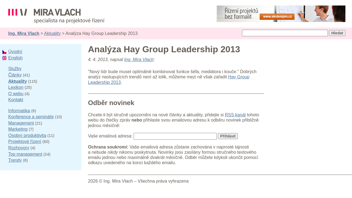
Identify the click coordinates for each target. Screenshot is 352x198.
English (15, 58)
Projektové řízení (24, 141)
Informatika (19, 110)
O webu (15, 93)
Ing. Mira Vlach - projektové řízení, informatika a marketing (56, 16)
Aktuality (52, 33)
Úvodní (15, 51)
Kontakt (15, 99)
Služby (14, 68)
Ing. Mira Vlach (23, 33)
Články (15, 75)
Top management (25, 154)
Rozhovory (18, 147)
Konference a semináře (31, 116)
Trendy (15, 160)
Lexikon (15, 87)
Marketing (18, 129)
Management (21, 123)
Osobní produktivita (27, 135)
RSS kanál (235, 114)
